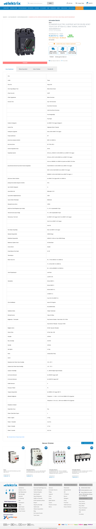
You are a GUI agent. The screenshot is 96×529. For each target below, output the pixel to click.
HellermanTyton (67, 503)
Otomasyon (53, 7)
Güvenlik (37, 7)
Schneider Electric (30, 469)
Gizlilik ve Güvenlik (38, 497)
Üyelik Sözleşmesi (38, 488)
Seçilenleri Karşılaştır (87, 442)
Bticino (65, 494)
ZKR (80, 509)
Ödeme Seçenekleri (38, 507)
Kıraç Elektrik (82, 501)
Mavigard (66, 497)
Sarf (48, 7)
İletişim (35, 501)
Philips (50, 490)
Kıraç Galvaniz (82, 507)
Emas (5, 469)
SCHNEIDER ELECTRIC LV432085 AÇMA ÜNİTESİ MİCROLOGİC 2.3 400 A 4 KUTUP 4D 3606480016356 (82, 471)
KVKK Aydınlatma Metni (39, 499)
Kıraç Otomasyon (83, 505)
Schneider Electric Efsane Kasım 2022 (16, 436)
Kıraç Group (82, 499)
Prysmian (66, 501)
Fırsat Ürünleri (79, 7)
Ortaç (65, 499)
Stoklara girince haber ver (60, 56)
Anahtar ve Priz (13, 7)
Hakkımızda (36, 505)
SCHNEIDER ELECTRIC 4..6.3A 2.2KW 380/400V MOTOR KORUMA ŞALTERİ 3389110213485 (36, 471)
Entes (50, 497)
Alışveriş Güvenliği (38, 503)
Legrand (51, 492)
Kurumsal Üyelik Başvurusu (40, 486)
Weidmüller (66, 486)
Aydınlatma (6, 7)
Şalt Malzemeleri (22, 7)
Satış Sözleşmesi (38, 494)
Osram (50, 501)
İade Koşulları (37, 492)
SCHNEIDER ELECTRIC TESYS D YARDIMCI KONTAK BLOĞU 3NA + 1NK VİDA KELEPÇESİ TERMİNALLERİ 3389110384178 (58, 471)
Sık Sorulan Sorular (38, 511)
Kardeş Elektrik (67, 488)
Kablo (58, 7)
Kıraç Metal (81, 503)
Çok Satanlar (72, 7)
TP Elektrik (66, 492)
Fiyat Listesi (36, 513)
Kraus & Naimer (67, 505)
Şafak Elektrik (52, 499)
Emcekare (81, 511)
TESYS (50, 21)
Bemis (50, 505)
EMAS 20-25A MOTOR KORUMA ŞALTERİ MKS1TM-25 (12, 471)
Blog (35, 509)
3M (64, 490)
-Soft (40, 527)
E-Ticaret (43, 527)
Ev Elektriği (43, 7)
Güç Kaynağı (30, 7)
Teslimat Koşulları (38, 490)
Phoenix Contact (53, 503)
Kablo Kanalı (64, 7)
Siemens (51, 486)
